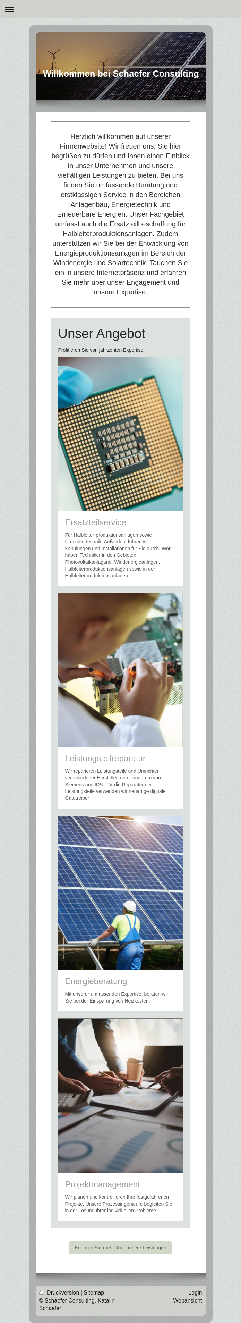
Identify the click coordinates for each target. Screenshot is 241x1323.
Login (195, 1293)
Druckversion (60, 1293)
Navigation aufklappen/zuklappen (120, 9)
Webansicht (187, 1301)
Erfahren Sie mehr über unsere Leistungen (120, 1247)
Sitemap (94, 1293)
